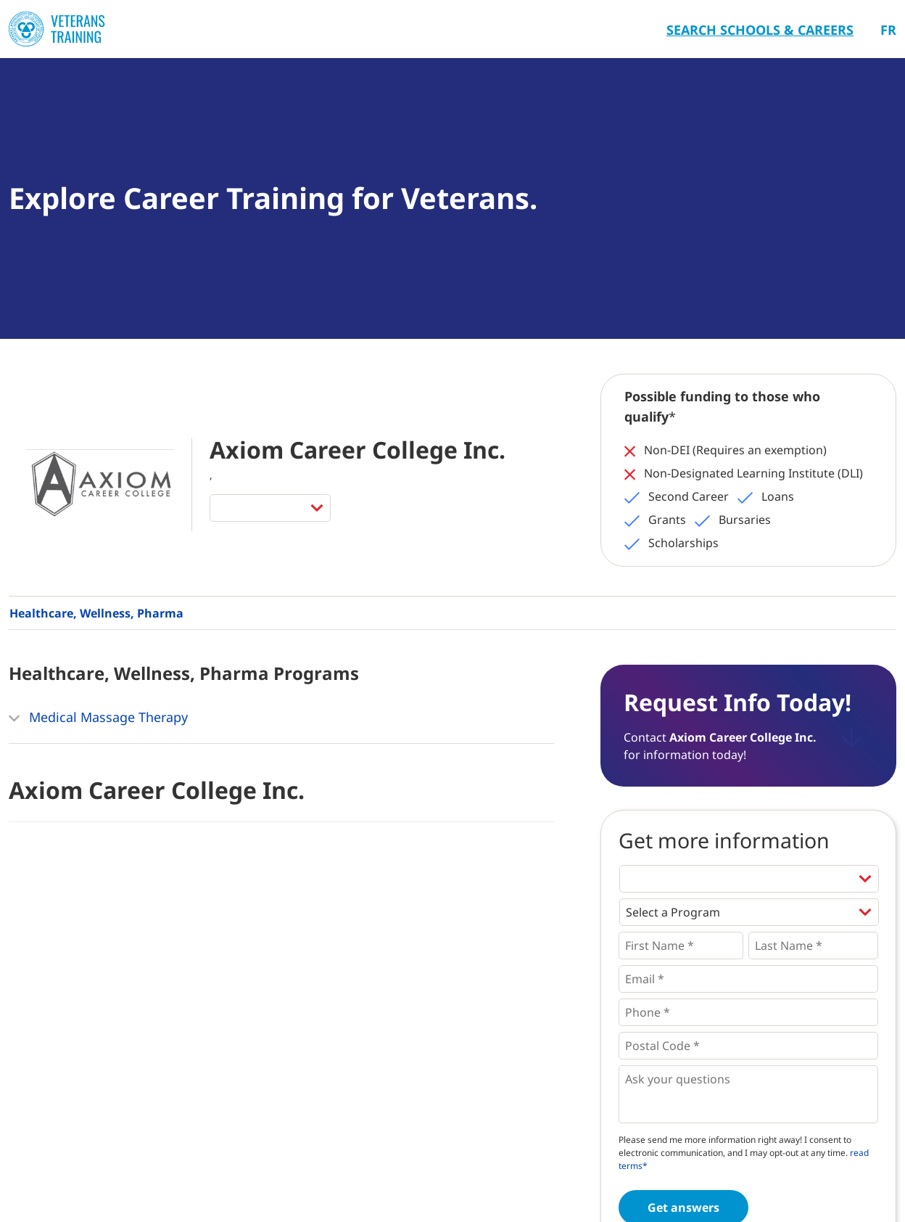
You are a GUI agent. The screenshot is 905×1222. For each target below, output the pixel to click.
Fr (888, 29)
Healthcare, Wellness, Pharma (96, 613)
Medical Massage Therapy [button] (98, 718)
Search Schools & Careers (760, 29)
